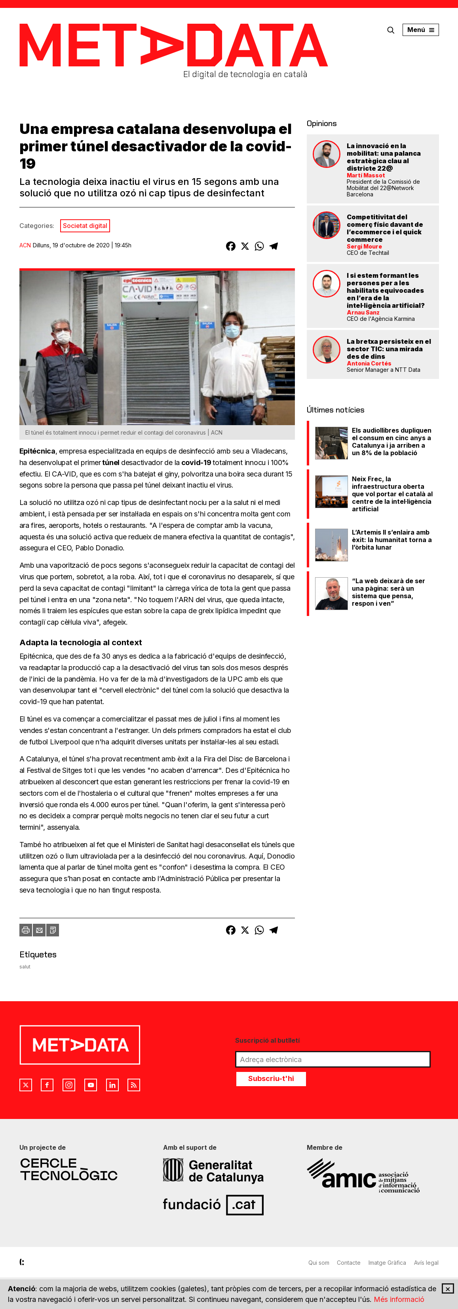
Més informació (399, 1300)
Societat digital (85, 226)
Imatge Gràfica (388, 1262)
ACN (25, 245)
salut (24, 967)
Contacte (349, 1262)
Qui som (318, 1262)
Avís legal (426, 1262)
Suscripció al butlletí (267, 1040)
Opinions (322, 123)
